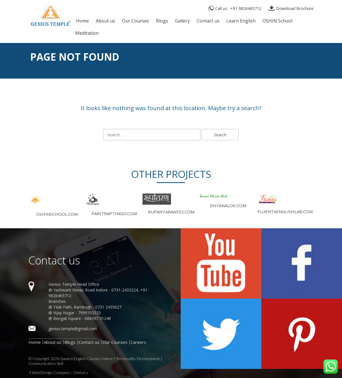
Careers (138, 342)
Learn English (241, 21)
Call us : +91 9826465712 (238, 8)
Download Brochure (295, 8)
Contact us (208, 21)
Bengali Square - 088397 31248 (82, 318)
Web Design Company (51, 372)
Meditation (87, 33)
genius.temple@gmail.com (72, 328)
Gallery (182, 21)
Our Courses (135, 21)
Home (82, 21)
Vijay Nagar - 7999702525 (77, 312)
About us (105, 21)
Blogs (162, 21)
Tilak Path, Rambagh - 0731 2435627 (87, 307)
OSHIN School (277, 21)
